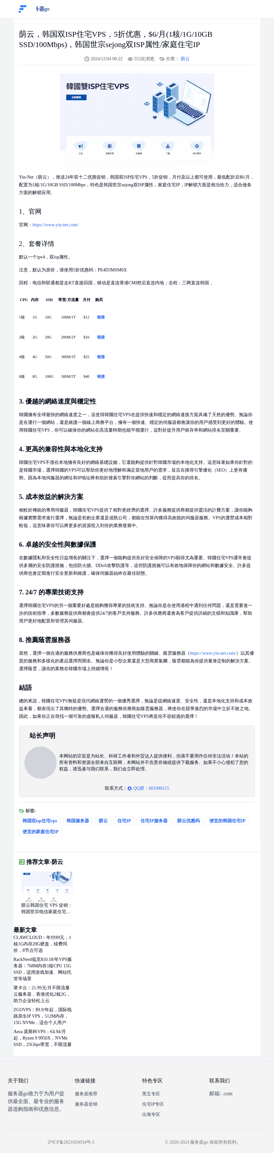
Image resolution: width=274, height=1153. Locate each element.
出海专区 (151, 1114)
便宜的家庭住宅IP (41, 831)
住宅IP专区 (153, 1104)
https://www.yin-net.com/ (55, 224)
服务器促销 (86, 1104)
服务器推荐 (86, 1093)
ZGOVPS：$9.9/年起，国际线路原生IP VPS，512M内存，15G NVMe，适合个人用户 (43, 1016)
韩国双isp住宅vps (40, 820)
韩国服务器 (78, 820)
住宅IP (124, 820)
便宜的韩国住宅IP (227, 820)
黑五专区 (151, 1093)
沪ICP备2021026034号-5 (71, 1142)
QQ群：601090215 (148, 788)
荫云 (185, 58)
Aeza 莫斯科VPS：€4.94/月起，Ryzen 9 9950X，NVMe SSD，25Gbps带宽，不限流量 (43, 1038)
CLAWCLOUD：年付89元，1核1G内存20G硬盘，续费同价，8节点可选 (42, 944)
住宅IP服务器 (154, 820)
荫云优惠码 (188, 820)
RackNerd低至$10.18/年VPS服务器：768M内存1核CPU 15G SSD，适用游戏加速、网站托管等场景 (43, 969)
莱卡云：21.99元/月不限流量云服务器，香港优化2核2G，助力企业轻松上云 (42, 994)
